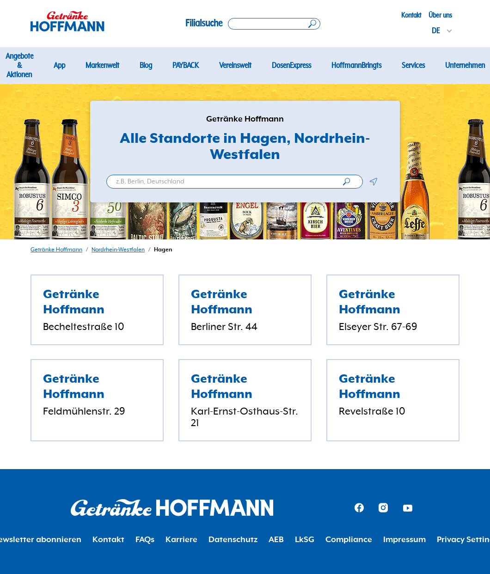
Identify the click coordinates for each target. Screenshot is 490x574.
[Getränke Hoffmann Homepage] (172, 508)
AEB (276, 539)
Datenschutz (232, 539)
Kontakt (411, 15)
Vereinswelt (235, 65)
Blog (146, 65)
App (59, 65)
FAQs (144, 539)
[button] (373, 181)
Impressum (404, 539)
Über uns (440, 15)
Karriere (181, 539)
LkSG (304, 539)
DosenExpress (291, 65)
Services (413, 65)
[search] (346, 181)
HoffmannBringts (356, 65)
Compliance (348, 539)
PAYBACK (185, 65)
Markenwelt (102, 65)
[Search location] (274, 24)
